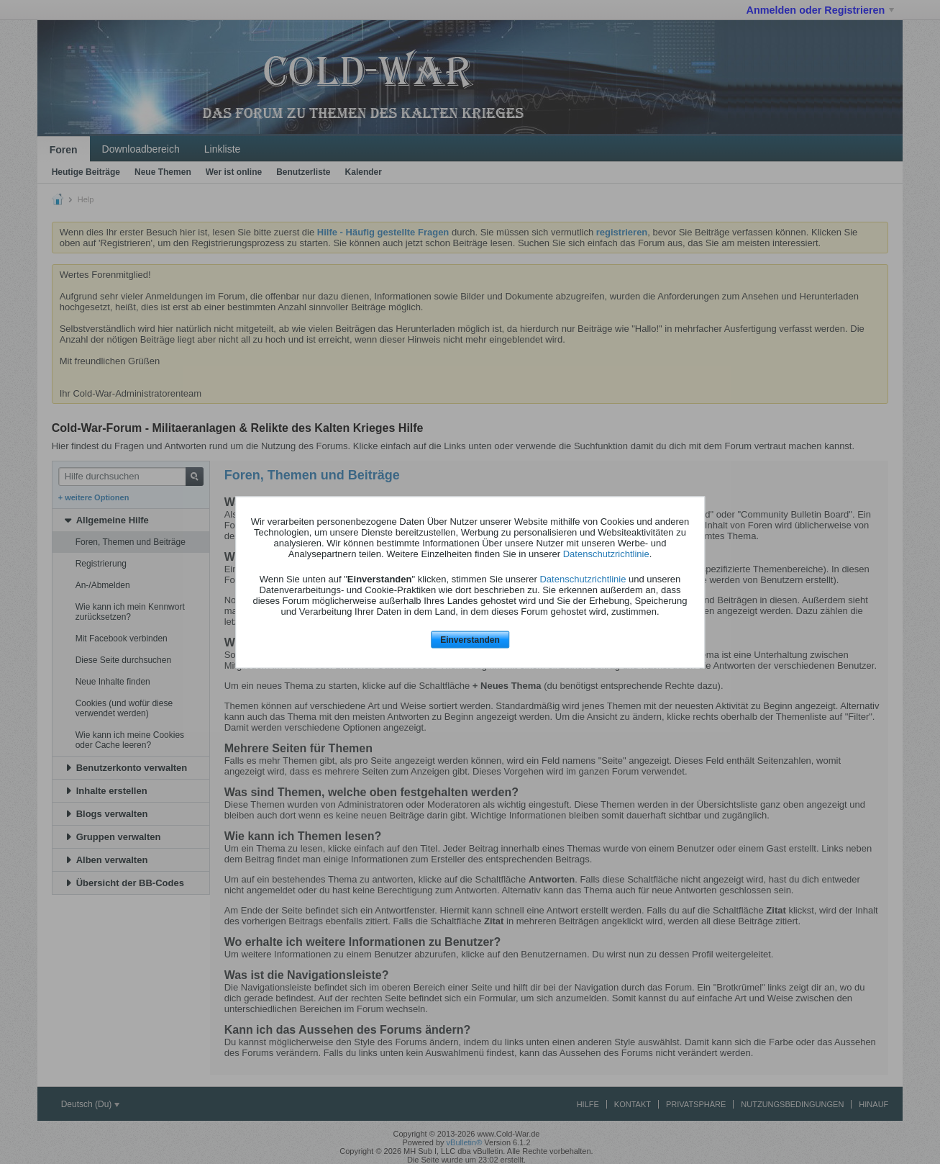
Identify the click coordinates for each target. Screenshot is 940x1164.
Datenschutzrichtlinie (606, 554)
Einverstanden (470, 640)
